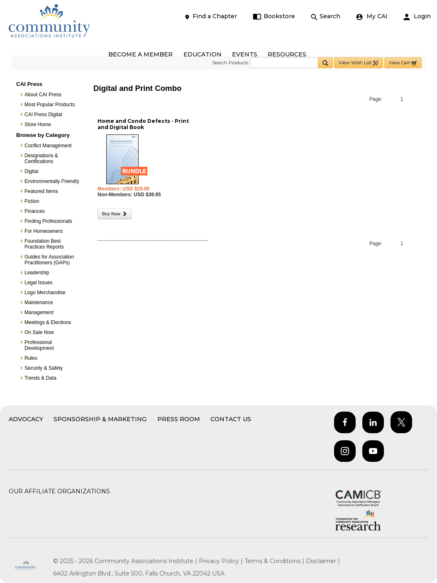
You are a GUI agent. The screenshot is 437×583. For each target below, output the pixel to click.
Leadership (36, 273)
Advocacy (26, 419)
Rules (30, 358)
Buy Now (114, 214)
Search (325, 16)
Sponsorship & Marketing (100, 419)
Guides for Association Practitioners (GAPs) (49, 260)
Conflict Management (47, 146)
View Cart (403, 63)
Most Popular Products (49, 104)
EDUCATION (202, 54)
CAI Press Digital (43, 114)
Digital (31, 171)
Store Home (37, 124)
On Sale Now (39, 332)
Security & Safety (43, 368)
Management (39, 312)
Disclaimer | (323, 561)
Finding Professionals (48, 221)
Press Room (178, 419)
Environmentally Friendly (51, 181)
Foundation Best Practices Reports (44, 244)
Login (417, 16)
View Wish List (358, 63)
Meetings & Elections (47, 322)
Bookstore (274, 16)
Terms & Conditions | (275, 561)
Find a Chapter (210, 16)
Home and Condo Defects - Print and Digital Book (143, 124)
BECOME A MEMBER (140, 54)
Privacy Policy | (221, 561)
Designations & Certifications (41, 158)
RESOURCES (287, 54)
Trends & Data (40, 378)
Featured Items (41, 191)
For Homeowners (43, 231)
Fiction (31, 201)
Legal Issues (38, 282)
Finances (34, 211)
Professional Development (39, 345)
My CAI (372, 16)
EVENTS (244, 54)
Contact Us (230, 419)
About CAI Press (42, 95)
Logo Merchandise (45, 292)
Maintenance (38, 302)
